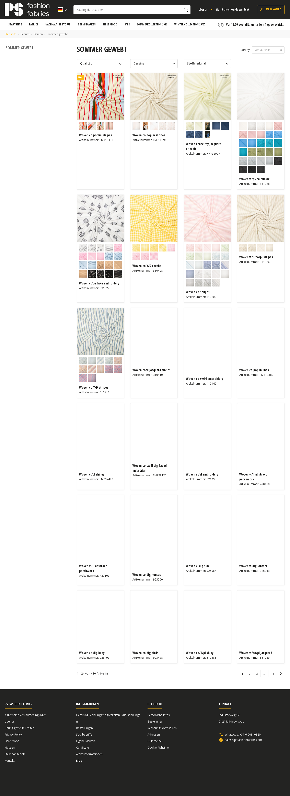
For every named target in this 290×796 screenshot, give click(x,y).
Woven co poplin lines (254, 370)
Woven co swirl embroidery (204, 378)
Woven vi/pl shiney (91, 474)
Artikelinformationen (89, 754)
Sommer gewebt (20, 47)
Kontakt (9, 760)
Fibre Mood (12, 741)
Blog (79, 760)
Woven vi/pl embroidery (202, 474)
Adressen (154, 734)
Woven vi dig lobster (253, 566)
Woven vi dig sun (197, 566)
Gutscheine (155, 741)
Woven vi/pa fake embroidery (99, 283)
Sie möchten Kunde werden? (232, 9)
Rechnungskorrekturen (162, 728)
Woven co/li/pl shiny (199, 653)
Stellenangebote (15, 754)
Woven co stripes (198, 292)
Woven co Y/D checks (146, 266)
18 (273, 674)
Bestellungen (84, 728)
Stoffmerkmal (196, 63)
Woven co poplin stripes (95, 135)
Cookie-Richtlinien (159, 747)
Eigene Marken (85, 741)
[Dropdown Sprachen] (61, 9)
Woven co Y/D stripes (93, 387)
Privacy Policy (13, 734)
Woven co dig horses (146, 574)
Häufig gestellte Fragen (19, 728)
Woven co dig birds (145, 653)
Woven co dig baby (92, 653)
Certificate (82, 747)
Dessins (139, 63)
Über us (203, 9)
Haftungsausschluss (254, 782)
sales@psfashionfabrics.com (243, 739)
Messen (10, 747)
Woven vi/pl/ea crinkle (254, 179)
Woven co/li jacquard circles (151, 370)
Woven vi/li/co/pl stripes (256, 257)
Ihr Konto (155, 704)
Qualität (86, 63)
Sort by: (245, 50)
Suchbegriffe (84, 734)
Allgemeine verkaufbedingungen (26, 715)
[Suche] (131, 9)
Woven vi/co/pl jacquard (255, 653)
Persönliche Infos (159, 715)
